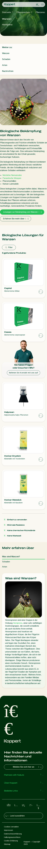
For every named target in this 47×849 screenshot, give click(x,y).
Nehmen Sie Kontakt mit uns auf (23, 373)
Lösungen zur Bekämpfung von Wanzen (22, 212)
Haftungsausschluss (12, 837)
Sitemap (7, 844)
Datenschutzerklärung (13, 834)
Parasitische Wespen (12, 178)
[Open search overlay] (37, 4)
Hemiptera (17, 623)
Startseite (6, 12)
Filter (9, 247)
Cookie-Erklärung (11, 841)
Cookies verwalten (11, 827)
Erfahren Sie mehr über (15, 219)
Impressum (8, 830)
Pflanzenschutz (23, 12)
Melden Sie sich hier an (27, 767)
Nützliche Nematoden (12, 175)
